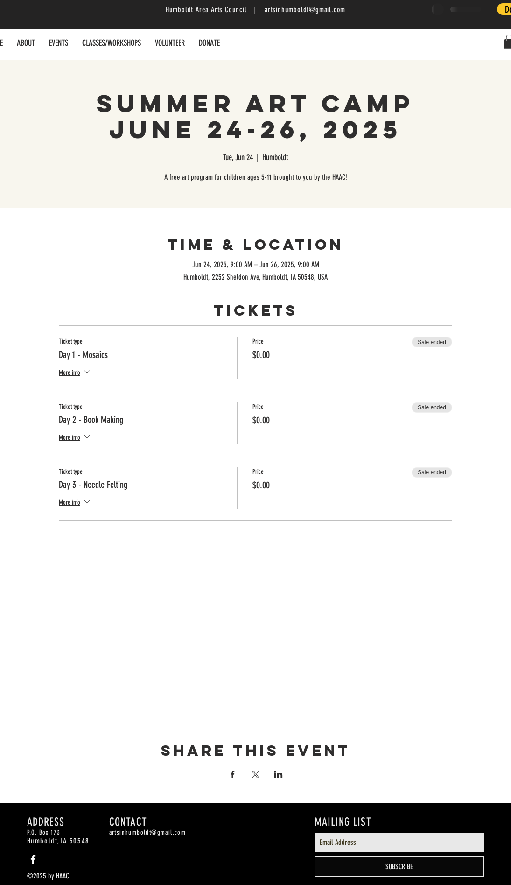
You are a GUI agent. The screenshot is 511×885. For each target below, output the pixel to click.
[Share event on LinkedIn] (278, 774)
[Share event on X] (255, 774)
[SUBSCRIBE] (399, 866)
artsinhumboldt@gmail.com (305, 9)
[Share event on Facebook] (232, 774)
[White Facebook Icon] (33, 859)
